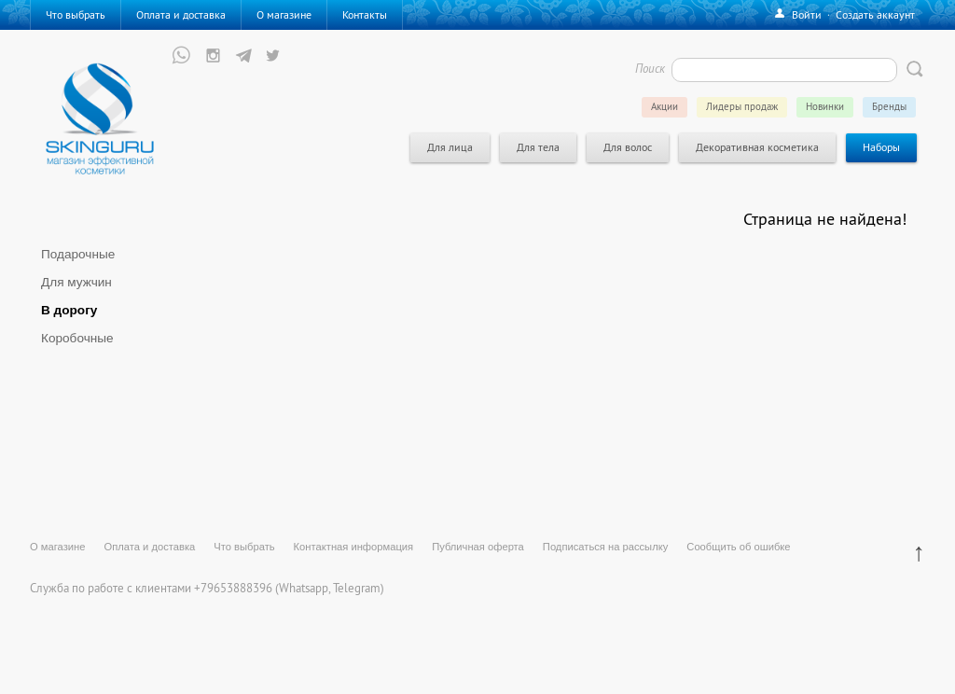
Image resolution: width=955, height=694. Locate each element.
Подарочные (78, 254)
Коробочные (77, 338)
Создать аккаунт (875, 14)
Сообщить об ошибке (738, 546)
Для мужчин (76, 282)
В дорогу (69, 310)
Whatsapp (303, 587)
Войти (807, 14)
